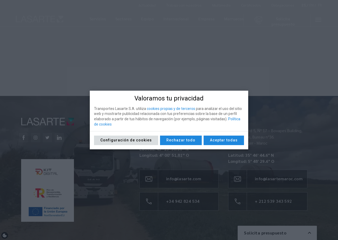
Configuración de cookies (126, 140)
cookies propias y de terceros (171, 109)
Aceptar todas (224, 140)
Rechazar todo (180, 140)
